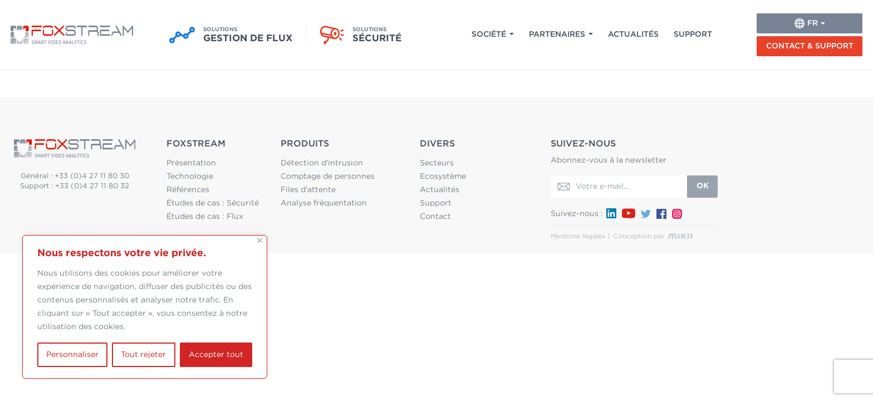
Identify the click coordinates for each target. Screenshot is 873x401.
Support (693, 34)
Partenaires (557, 34)
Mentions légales (578, 236)
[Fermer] (259, 240)
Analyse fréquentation (324, 203)
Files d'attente (308, 190)
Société (489, 34)
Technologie (189, 176)
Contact (435, 217)
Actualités (633, 34)
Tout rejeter (143, 355)
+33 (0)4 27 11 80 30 (92, 176)
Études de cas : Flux (204, 217)
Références (187, 190)
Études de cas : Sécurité (212, 203)
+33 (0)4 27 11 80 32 (92, 186)
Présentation (191, 163)
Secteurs (437, 163)
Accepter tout (216, 355)
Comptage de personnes (328, 176)
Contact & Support (810, 46)
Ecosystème (443, 176)
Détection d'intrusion (322, 163)
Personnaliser (72, 355)
